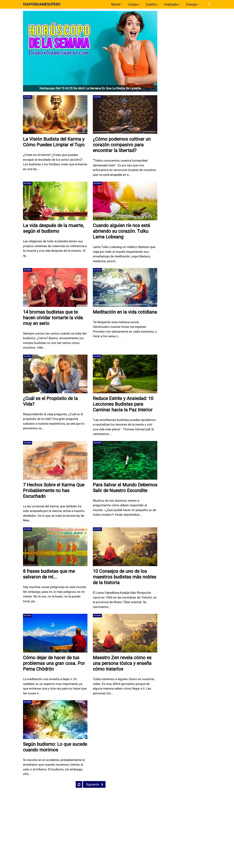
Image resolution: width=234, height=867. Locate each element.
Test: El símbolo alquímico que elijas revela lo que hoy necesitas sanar (191, 60)
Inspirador (171, 4)
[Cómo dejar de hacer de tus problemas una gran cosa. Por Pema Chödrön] (55, 633)
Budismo (27, 97)
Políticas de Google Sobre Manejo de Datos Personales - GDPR (79, 797)
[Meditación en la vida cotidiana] (125, 287)
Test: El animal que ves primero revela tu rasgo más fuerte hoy (189, 73)
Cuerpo (133, 4)
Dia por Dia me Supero (176, 118)
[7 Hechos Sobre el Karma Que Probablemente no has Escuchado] (55, 460)
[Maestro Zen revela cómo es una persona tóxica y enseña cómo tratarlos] (125, 633)
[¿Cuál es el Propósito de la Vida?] (55, 374)
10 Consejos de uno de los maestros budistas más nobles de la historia (121, 576)
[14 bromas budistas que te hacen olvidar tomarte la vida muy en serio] (55, 287)
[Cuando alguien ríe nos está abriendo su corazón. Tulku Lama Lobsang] (125, 201)
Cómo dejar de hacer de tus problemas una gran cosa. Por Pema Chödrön (55, 663)
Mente (115, 4)
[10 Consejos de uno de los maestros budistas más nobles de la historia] (125, 546)
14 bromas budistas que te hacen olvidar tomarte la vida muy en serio (53, 317)
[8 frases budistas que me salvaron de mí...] (55, 546)
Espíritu (151, 4)
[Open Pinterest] (128, 798)
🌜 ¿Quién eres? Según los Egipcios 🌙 (191, 47)
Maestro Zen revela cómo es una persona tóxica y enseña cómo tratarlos (123, 663)
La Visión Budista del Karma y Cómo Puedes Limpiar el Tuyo (54, 142)
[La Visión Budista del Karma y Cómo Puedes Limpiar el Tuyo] (55, 114)
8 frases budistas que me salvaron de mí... (50, 574)
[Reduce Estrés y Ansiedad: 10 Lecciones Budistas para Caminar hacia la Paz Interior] (125, 374)
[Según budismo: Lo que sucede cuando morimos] (55, 719)
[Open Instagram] (123, 798)
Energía (191, 4)
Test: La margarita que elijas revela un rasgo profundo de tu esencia (189, 85)
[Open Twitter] (118, 798)
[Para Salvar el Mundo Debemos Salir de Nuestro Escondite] (125, 460)
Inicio (5, 797)
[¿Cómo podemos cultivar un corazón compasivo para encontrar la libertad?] (125, 114)
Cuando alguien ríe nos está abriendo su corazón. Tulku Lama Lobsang (122, 231)
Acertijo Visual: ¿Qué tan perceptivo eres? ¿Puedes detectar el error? (191, 36)
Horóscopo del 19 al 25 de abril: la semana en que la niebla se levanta (90, 88)
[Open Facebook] (113, 798)
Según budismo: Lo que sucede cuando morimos (49, 747)
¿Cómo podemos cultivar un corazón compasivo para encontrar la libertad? (122, 144)
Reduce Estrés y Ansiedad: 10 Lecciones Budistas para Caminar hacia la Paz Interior (124, 404)
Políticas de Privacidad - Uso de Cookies (29, 797)
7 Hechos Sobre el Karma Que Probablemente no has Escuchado (55, 490)
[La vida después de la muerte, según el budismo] (55, 201)
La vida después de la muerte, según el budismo (54, 228)
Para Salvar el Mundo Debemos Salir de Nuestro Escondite (120, 490)
